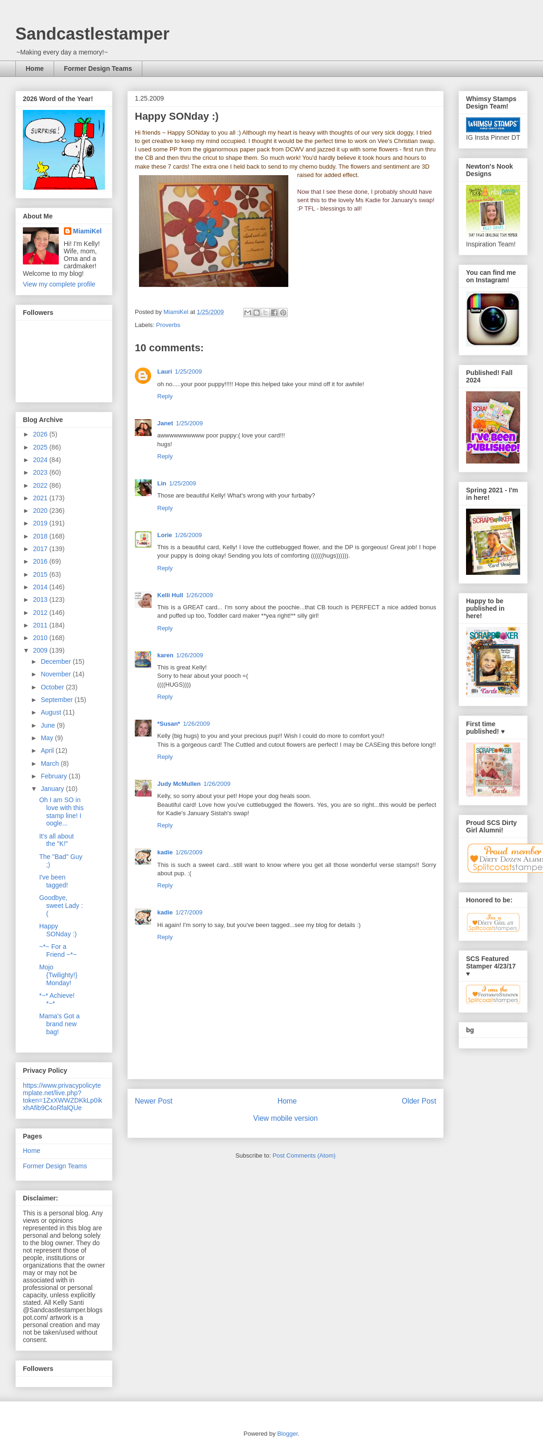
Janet (165, 423)
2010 (41, 637)
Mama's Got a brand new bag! (59, 1024)
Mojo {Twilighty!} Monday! (58, 975)
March (51, 763)
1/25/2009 (188, 371)
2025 (41, 447)
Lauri (164, 371)
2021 (41, 498)
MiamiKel (87, 231)
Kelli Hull (170, 595)
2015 (41, 574)
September (57, 699)
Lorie (164, 535)
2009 (41, 650)
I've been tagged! (53, 881)
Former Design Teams (98, 68)
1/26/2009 (188, 535)
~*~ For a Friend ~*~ (58, 950)
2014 (41, 587)
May (48, 738)
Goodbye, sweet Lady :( (61, 905)
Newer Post (154, 1101)
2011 (41, 625)
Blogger (287, 1433)
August (52, 712)
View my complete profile (59, 284)
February (55, 776)
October (53, 687)
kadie (165, 852)
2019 (41, 523)
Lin (162, 483)
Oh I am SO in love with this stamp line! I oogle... (61, 811)
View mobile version (285, 1118)
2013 (41, 599)
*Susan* (168, 723)
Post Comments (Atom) (303, 1155)
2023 (41, 472)
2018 (41, 536)
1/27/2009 (188, 912)
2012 (41, 612)
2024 (41, 460)
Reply (165, 396)
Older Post (419, 1101)
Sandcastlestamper (92, 33)
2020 (41, 510)
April (48, 750)
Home (35, 68)
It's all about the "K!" (56, 840)
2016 (41, 561)
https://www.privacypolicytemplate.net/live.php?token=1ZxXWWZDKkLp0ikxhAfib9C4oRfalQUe (62, 1096)
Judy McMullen (179, 783)
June (48, 725)
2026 (41, 434)
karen (165, 655)
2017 (41, 548)
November (56, 674)
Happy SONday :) (58, 930)
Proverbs (168, 324)
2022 (41, 485)
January (53, 788)
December (56, 661)
